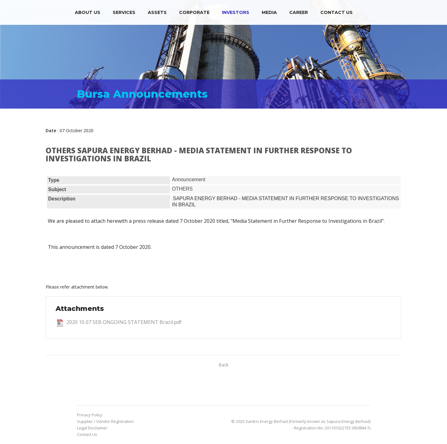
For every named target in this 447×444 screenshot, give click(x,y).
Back (223, 365)
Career (298, 12)
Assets (157, 12)
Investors (235, 12)
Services (124, 12)
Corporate (194, 12)
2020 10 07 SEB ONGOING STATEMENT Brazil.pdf (124, 322)
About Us (87, 12)
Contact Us (336, 12)
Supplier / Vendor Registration (105, 421)
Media (269, 12)
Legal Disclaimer (92, 428)
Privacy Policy (89, 415)
